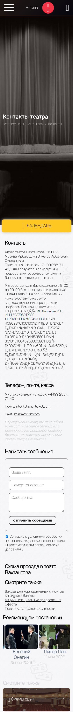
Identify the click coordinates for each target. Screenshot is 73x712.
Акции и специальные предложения (33, 600)
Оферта (11, 604)
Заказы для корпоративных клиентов (34, 591)
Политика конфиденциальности (30, 608)
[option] (43, 645)
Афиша (32, 7)
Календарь (39, 225)
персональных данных (22, 541)
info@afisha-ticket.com (33, 406)
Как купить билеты (19, 596)
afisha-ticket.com (27, 414)
